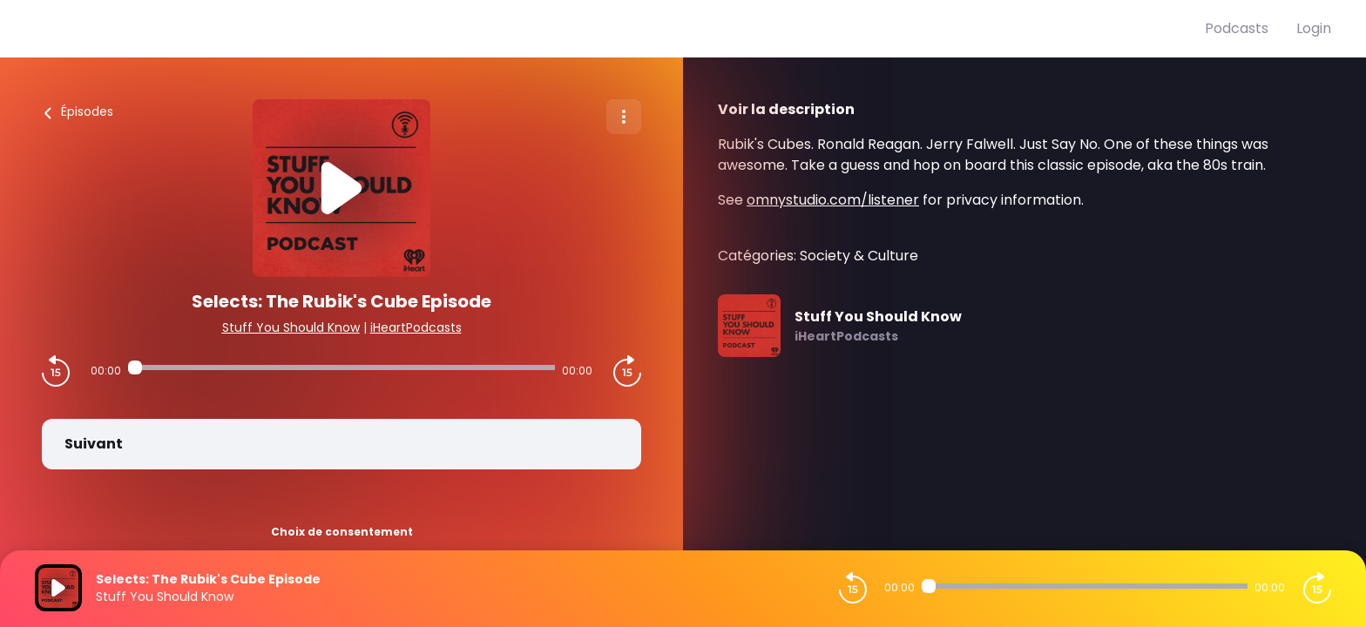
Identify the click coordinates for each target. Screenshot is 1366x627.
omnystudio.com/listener (833, 200)
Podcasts (1236, 28)
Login (1313, 28)
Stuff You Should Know (291, 327)
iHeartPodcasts (416, 327)
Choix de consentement (342, 531)
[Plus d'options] (623, 116)
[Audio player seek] (341, 367)
